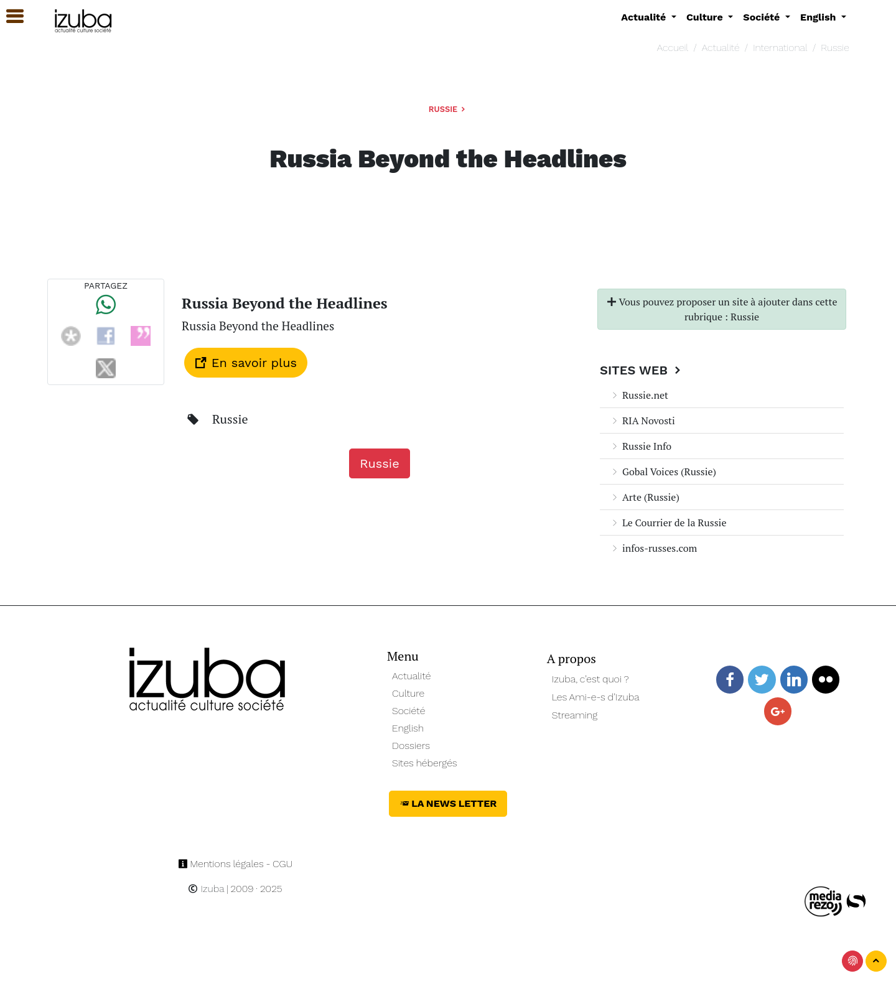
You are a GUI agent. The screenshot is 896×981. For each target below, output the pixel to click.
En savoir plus (246, 362)
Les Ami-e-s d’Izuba (596, 697)
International (780, 47)
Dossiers (411, 745)
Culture (408, 693)
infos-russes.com (653, 548)
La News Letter (448, 803)
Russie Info (640, 446)
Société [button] (763, 17)
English (408, 728)
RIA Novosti (642, 420)
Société (408, 711)
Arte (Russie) (644, 497)
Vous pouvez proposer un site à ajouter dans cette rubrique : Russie (722, 309)
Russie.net (639, 395)
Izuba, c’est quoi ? (590, 679)
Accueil (672, 47)
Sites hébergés (424, 763)
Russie (835, 47)
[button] (9, 16)
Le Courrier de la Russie (668, 522)
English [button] (819, 17)
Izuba (206, 889)
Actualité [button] (645, 17)
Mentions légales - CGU (235, 864)
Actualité (721, 47)
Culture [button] (706, 17)
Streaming (575, 715)
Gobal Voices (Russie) (663, 471)
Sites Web (642, 370)
